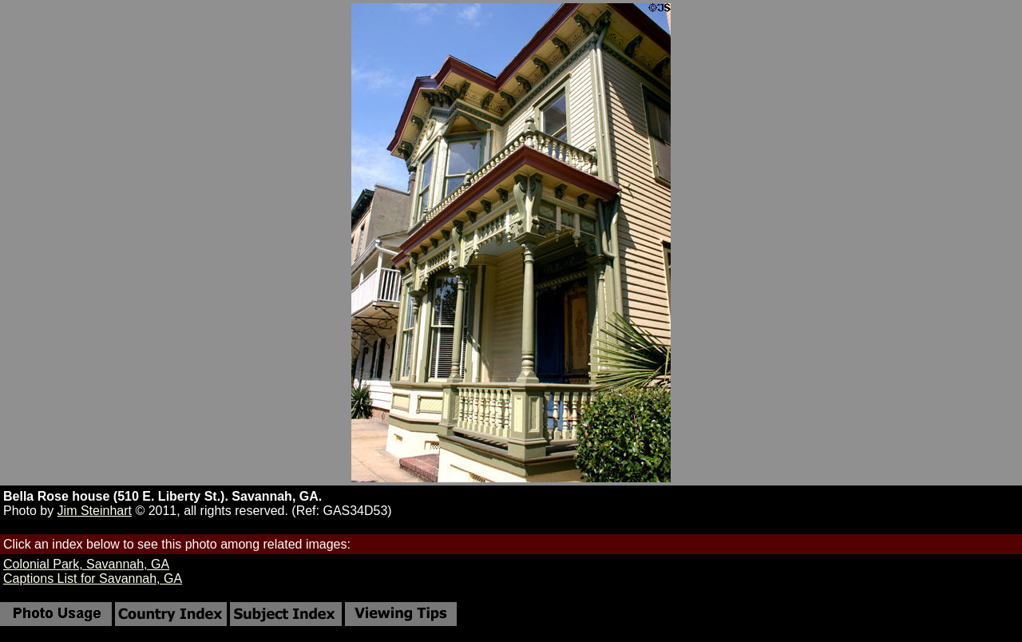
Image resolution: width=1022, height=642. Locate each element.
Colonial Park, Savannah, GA (86, 564)
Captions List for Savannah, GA (92, 578)
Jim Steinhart (94, 510)
